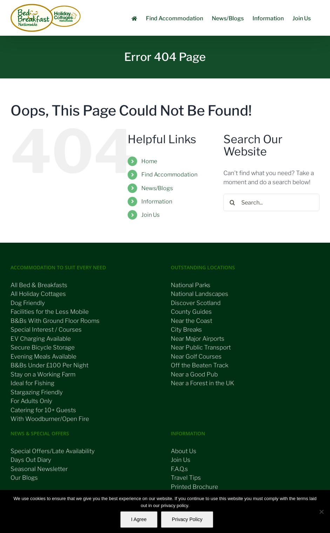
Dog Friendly (28, 302)
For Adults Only (31, 400)
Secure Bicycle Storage (43, 347)
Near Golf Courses (196, 356)
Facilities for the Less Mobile (50, 311)
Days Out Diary (31, 459)
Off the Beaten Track (199, 365)
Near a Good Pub (194, 374)
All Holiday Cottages (38, 293)
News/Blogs (157, 188)
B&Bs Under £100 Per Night (49, 365)
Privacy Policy (187, 519)
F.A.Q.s (179, 468)
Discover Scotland (196, 302)
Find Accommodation (169, 174)
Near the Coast (191, 320)
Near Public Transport (201, 347)
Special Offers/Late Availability (53, 451)
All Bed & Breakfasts (39, 285)
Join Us (150, 215)
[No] (321, 511)
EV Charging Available (41, 338)
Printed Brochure (194, 486)
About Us (183, 451)
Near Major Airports (197, 338)
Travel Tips (186, 477)
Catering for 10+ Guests (43, 410)
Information (156, 201)
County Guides (191, 311)
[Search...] (271, 202)
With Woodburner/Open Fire (50, 418)
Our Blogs (24, 477)
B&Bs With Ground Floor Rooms (55, 320)
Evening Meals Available (43, 356)
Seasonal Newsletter (39, 468)
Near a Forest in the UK (202, 383)
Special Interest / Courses (46, 329)
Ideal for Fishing (32, 383)
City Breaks (186, 329)
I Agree (139, 519)
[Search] (232, 202)
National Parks (190, 285)
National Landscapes (199, 293)
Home (149, 161)
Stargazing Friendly (37, 392)
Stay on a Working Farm (43, 374)
